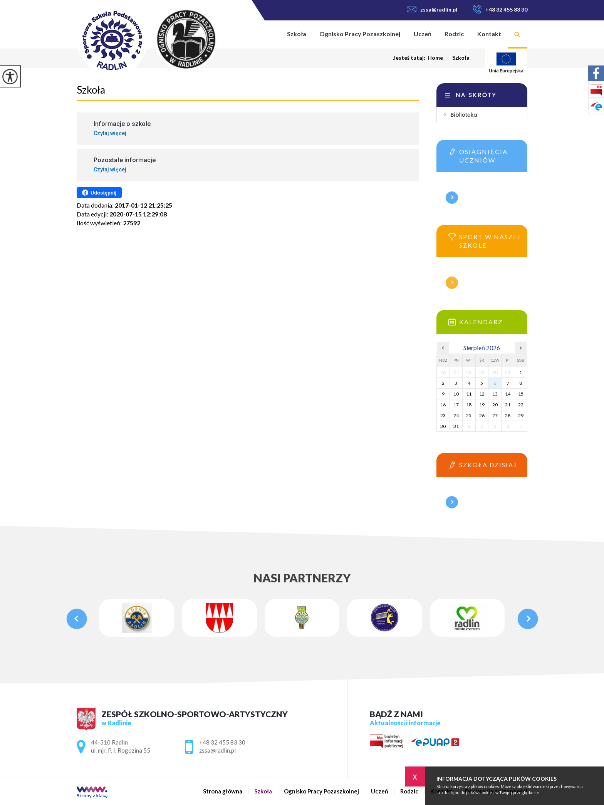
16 (443, 405)
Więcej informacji (452, 197)
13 (495, 394)
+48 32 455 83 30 (500, 9)
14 (507, 394)
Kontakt (489, 33)
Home (435, 57)
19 (482, 405)
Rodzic (454, 33)
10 (456, 394)
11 (468, 394)
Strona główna (270, 34)
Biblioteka (463, 115)
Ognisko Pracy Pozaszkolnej (359, 33)
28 (507, 415)
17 (456, 405)
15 (520, 394)
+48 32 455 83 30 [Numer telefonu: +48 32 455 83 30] (222, 742)
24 (456, 415)
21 (507, 405)
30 (443, 426)
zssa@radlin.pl (432, 9)
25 (468, 415)
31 (456, 426)
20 (495, 405)
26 (482, 415)
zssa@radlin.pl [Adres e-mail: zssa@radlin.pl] (217, 750)
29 (520, 415)
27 (495, 415)
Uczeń (422, 33)
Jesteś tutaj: (410, 57)
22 (520, 405)
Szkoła (296, 33)
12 (482, 394)
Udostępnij (99, 193)
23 (443, 415)
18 (468, 405)
